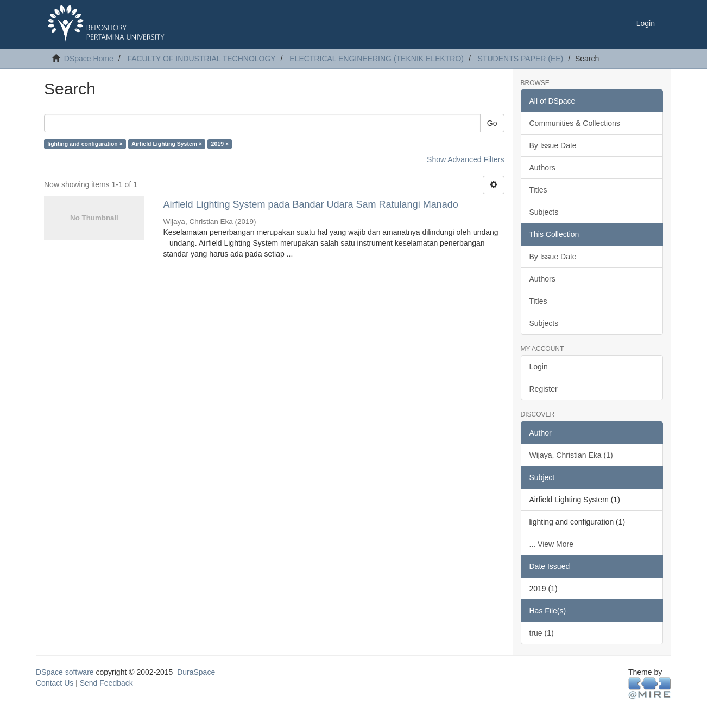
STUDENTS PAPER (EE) (521, 58)
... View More (551, 544)
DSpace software (65, 672)
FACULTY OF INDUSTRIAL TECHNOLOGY (201, 58)
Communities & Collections (574, 123)
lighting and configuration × (85, 143)
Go (492, 123)
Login (538, 366)
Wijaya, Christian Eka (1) (571, 455)
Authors (542, 167)
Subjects (544, 212)
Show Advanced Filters (465, 159)
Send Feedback (106, 683)
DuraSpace (196, 672)
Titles (538, 190)
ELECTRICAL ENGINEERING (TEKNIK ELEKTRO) (376, 58)
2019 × (220, 143)
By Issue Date (553, 145)
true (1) (541, 633)
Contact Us (54, 683)
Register (543, 389)
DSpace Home (88, 58)
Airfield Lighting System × (166, 143)
